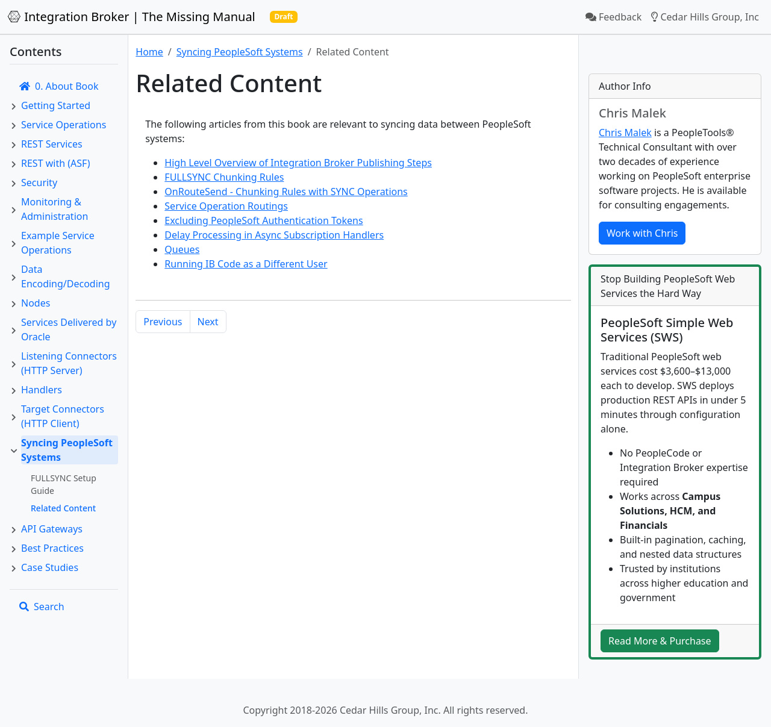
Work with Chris (642, 233)
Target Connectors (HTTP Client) (62, 416)
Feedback (613, 16)
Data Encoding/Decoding (65, 276)
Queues (181, 249)
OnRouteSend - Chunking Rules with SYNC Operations (285, 191)
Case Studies (49, 567)
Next (208, 321)
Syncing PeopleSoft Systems (67, 450)
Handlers (41, 389)
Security (39, 182)
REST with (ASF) (55, 163)
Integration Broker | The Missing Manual (131, 16)
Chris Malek (625, 132)
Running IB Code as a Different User (245, 263)
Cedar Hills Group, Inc (705, 16)
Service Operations (63, 124)
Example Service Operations (58, 243)
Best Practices (52, 548)
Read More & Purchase (659, 640)
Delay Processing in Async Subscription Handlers (274, 235)
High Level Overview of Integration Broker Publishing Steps (298, 162)
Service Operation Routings (226, 206)
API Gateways (52, 528)
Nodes (35, 303)
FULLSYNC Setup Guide (63, 484)
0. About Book (58, 86)
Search (41, 606)
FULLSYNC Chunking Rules (224, 177)
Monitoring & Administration (54, 209)
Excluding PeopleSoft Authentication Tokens (263, 220)
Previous (162, 321)
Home (149, 51)
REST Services (52, 144)
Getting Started (55, 105)
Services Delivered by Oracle (68, 329)
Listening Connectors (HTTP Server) (69, 363)
